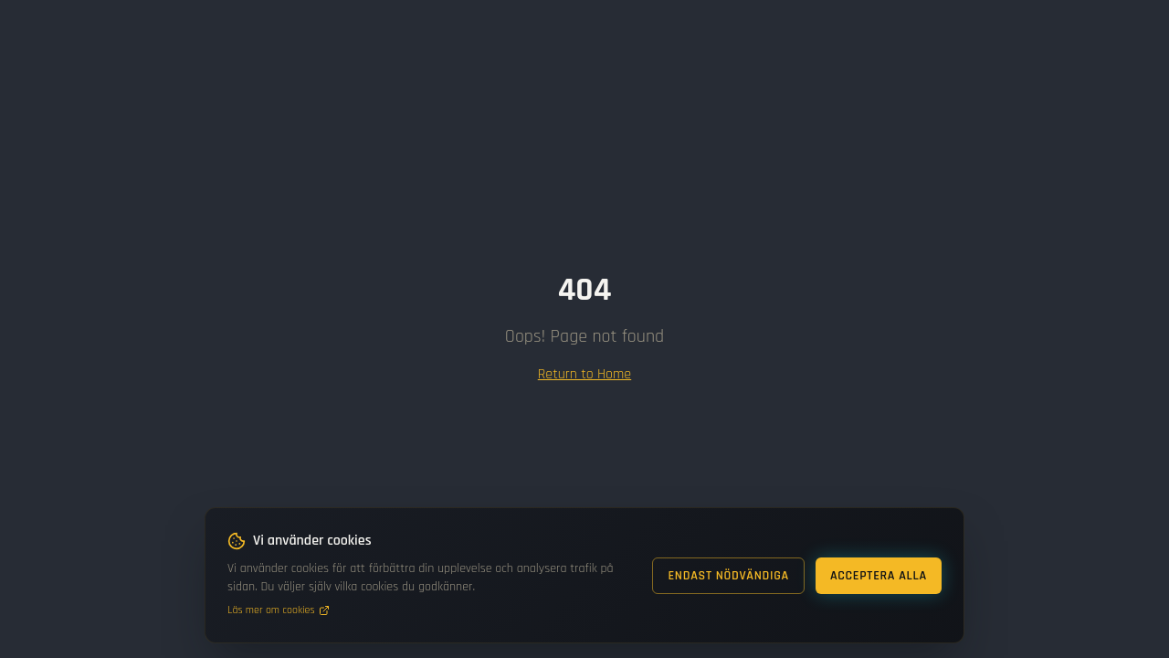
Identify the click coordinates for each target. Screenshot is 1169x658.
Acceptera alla (878, 576)
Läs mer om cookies (278, 610)
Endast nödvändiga (728, 576)
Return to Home (584, 374)
